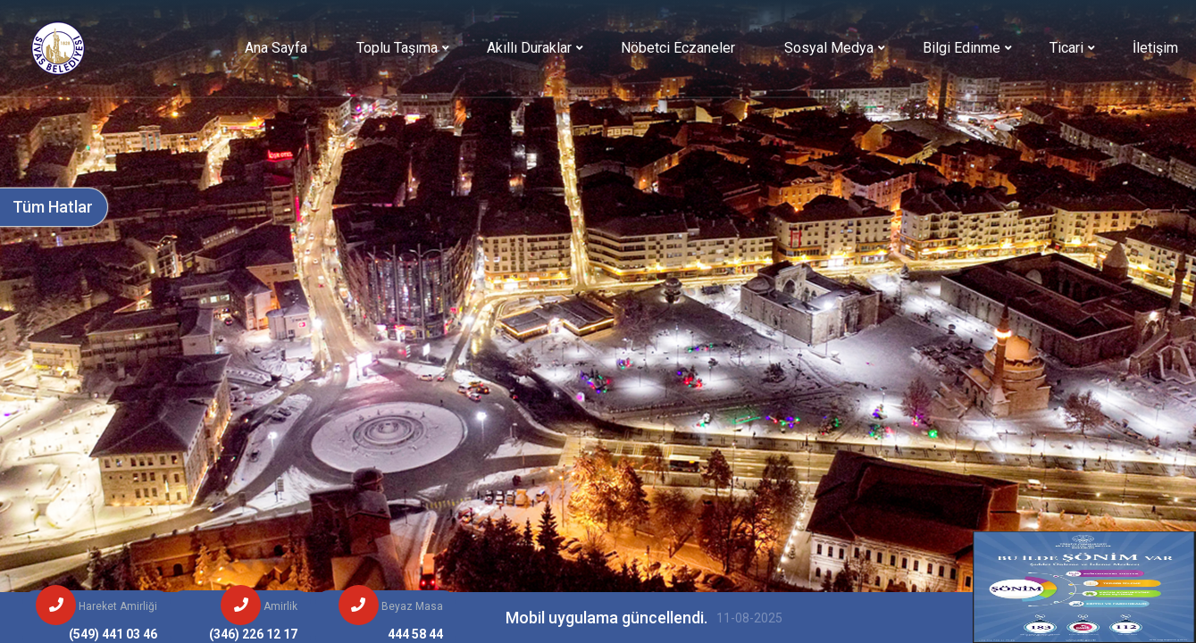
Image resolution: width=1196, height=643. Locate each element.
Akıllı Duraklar (529, 47)
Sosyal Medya (829, 47)
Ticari (1066, 47)
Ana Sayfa (276, 47)
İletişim (1155, 47)
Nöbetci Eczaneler (678, 47)
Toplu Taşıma (397, 47)
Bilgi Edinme (961, 47)
